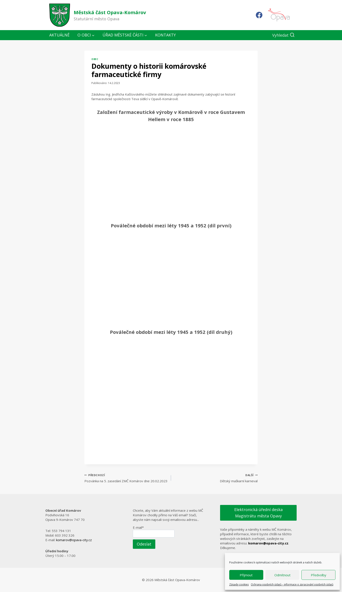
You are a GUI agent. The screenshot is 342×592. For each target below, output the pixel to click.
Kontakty (165, 35)
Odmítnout (282, 575)
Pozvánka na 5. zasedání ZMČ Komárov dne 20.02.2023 (126, 478)
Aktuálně (59, 35)
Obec (94, 59)
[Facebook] (259, 15)
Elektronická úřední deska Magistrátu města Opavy (258, 512)
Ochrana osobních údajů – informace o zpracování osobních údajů (292, 584)
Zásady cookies (239, 584)
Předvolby (318, 575)
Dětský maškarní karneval (216, 478)
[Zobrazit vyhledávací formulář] (283, 35)
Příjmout (246, 575)
